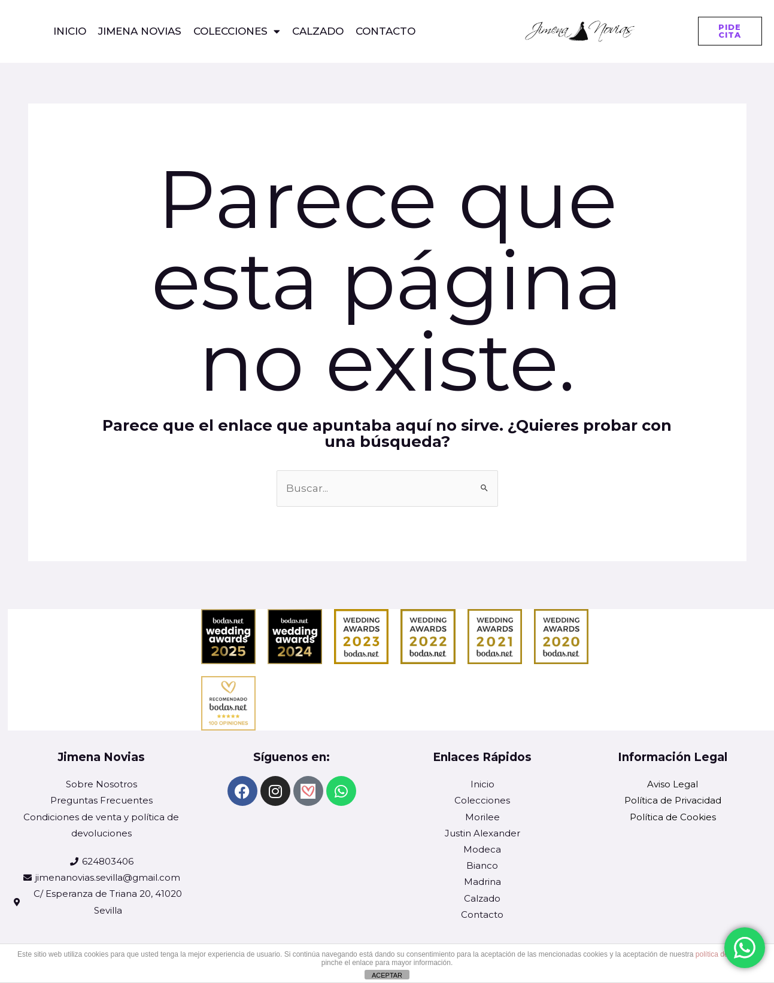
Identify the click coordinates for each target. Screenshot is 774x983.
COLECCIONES (236, 31)
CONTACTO (385, 31)
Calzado (318, 31)
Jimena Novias (139, 31)
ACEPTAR (387, 975)
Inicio (69, 31)
